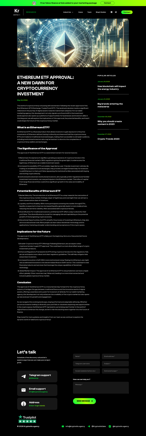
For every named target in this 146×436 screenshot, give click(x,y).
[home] (16, 12)
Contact (107, 3)
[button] (68, 12)
